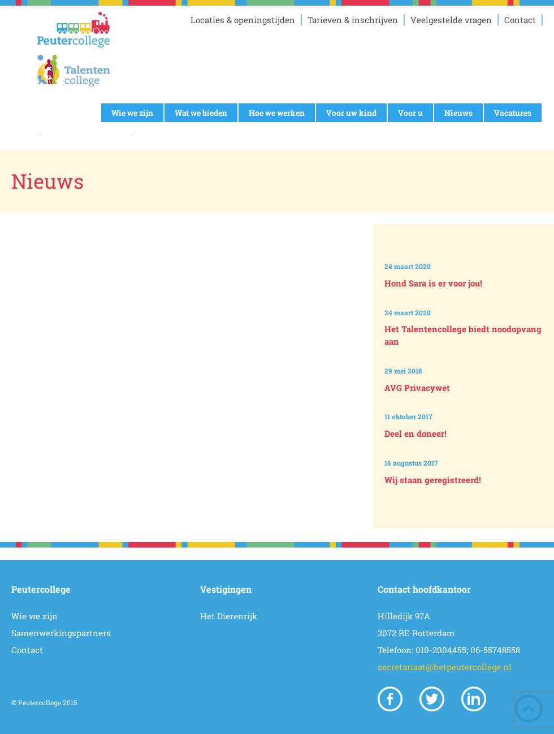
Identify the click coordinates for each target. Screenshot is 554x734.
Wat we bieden (201, 112)
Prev (465, 233)
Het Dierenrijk (228, 616)
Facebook (390, 699)
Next (465, 508)
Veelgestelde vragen (451, 19)
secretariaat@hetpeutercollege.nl (445, 666)
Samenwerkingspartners (61, 633)
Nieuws (458, 112)
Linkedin (473, 699)
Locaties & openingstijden (243, 19)
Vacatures (512, 112)
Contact (520, 19)
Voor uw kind (351, 112)
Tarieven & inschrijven (353, 19)
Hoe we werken (277, 112)
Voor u (410, 112)
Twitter (431, 699)
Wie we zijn (132, 112)
